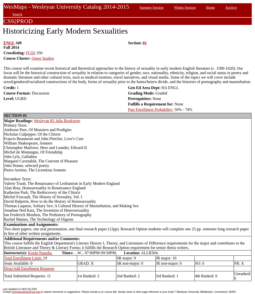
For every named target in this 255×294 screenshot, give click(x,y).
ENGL (8, 43)
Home (210, 7)
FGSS (30, 53)
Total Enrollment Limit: (23, 258)
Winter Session (185, 7)
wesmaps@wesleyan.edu (26, 292)
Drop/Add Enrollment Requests (29, 268)
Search (17, 14)
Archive (231, 7)
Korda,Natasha (40, 253)
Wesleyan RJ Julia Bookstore (57, 121)
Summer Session (151, 7)
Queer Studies (43, 58)
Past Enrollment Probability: (150, 109)
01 (145, 43)
